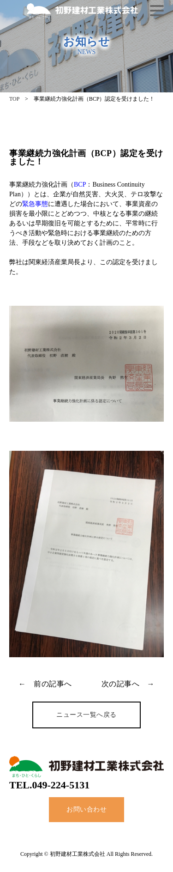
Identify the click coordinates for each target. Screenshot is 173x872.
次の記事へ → (128, 684)
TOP (14, 99)
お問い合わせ (86, 809)
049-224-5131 (61, 785)
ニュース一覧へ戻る (86, 714)
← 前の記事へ (45, 684)
